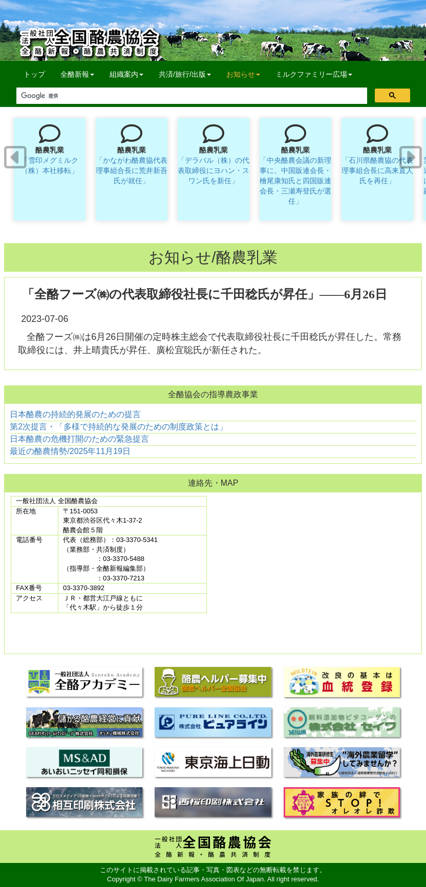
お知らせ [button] (243, 74)
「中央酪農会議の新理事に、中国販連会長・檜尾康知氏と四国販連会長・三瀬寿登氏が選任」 (295, 180)
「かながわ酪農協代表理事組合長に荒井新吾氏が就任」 (131, 170)
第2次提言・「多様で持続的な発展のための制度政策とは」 (118, 426)
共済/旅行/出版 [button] (185, 74)
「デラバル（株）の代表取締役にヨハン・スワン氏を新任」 (213, 170)
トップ (34, 74)
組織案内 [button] (126, 74)
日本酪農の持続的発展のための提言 (75, 414)
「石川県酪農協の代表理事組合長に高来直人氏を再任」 (377, 170)
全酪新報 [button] (81, 73)
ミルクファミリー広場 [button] (313, 74)
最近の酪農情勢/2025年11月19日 (70, 451)
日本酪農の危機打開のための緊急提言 (79, 439)
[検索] (190, 96)
